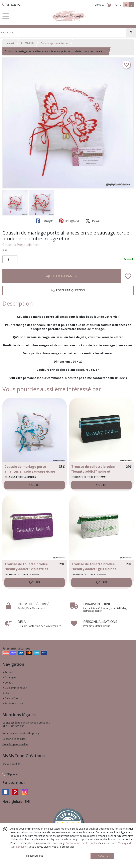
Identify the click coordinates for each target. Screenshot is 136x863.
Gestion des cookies (13, 739)
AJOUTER (34, 485)
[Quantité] (9, 260)
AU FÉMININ (27, 43)
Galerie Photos (11, 698)
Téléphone (10, 774)
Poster (93, 220)
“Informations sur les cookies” (83, 843)
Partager (44, 220)
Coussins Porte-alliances (20, 245)
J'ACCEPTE (102, 855)
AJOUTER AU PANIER (61, 276)
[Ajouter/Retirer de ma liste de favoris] (128, 276)
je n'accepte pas (34, 855)
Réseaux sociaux (12, 703)
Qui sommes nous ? (14, 688)
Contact (99, 4)
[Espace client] (109, 5)
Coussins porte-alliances (54, 43)
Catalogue (9, 677)
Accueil (10, 43)
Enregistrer (69, 220)
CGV (5, 693)
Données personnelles (15, 744)
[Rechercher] (131, 32)
